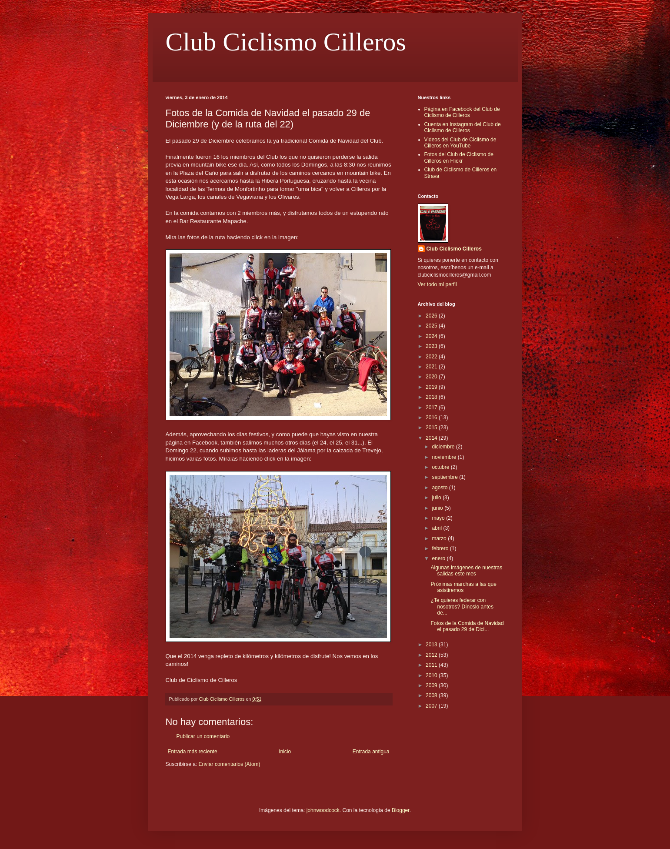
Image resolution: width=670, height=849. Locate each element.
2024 (432, 336)
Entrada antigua (371, 752)
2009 (432, 685)
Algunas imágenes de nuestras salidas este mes (466, 571)
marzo (440, 538)
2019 (432, 387)
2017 (432, 407)
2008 (432, 695)
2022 (432, 357)
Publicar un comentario (203, 736)
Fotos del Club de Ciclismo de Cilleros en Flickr (458, 157)
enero (439, 558)
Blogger (401, 810)
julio (437, 498)
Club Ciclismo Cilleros (286, 41)
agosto (440, 488)
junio (438, 508)
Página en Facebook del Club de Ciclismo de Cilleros (462, 112)
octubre (441, 467)
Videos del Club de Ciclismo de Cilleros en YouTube (460, 143)
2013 (432, 645)
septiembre (445, 477)
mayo (439, 518)
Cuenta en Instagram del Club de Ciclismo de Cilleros (462, 127)
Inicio (285, 752)
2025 (432, 326)
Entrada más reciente (192, 752)
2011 (432, 665)
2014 (432, 438)
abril (437, 528)
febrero (441, 548)
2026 (432, 316)
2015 (432, 427)
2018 (432, 397)
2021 (432, 367)
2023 (432, 346)
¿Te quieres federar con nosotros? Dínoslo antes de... (461, 606)
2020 (432, 377)
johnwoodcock (323, 810)
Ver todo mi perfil (437, 284)
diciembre (444, 447)
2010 (432, 675)
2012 (432, 655)
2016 (432, 417)
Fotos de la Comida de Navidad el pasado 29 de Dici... (466, 626)
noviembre (444, 457)
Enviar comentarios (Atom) (229, 764)
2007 (432, 706)
